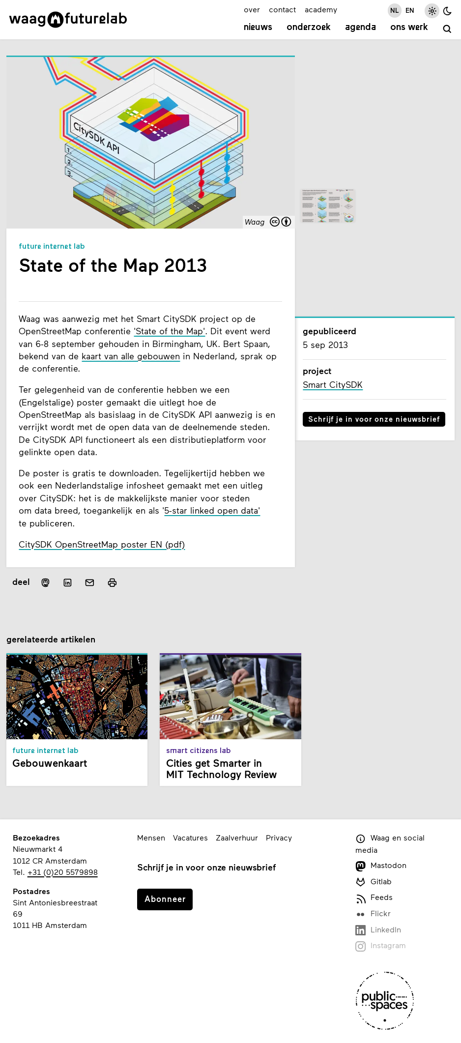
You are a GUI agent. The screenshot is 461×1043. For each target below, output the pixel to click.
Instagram (380, 946)
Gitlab (373, 882)
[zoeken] (447, 29)
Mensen (151, 837)
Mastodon (380, 865)
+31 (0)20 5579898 (63, 871)
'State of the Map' (169, 331)
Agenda (360, 27)
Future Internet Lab (52, 247)
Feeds (374, 897)
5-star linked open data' (212, 510)
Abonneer (165, 898)
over (252, 9)
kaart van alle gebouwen (131, 356)
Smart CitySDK (333, 384)
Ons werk (409, 27)
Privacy (279, 837)
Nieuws (258, 27)
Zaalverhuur (237, 837)
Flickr (373, 914)
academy (321, 9)
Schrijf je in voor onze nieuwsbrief (374, 418)
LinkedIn (378, 930)
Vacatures (190, 837)
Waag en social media (390, 843)
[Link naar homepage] (68, 19)
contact (282, 9)
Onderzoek (309, 27)
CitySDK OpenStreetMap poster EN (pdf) (102, 544)
